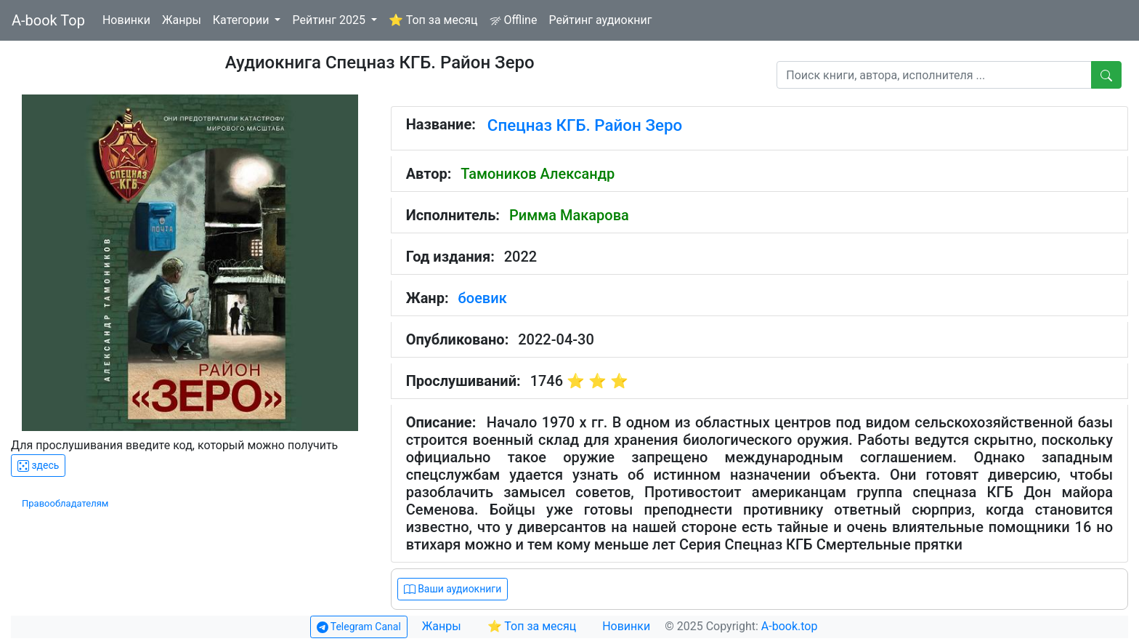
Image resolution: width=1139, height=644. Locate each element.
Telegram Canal (359, 627)
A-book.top (789, 626)
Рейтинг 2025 (330, 20)
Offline (514, 20)
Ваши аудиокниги (453, 589)
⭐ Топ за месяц (433, 20)
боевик (482, 298)
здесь (38, 465)
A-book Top (48, 20)
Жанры (181, 20)
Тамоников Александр (538, 173)
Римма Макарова (569, 215)
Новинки (126, 20)
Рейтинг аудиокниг (600, 20)
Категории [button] (242, 20)
